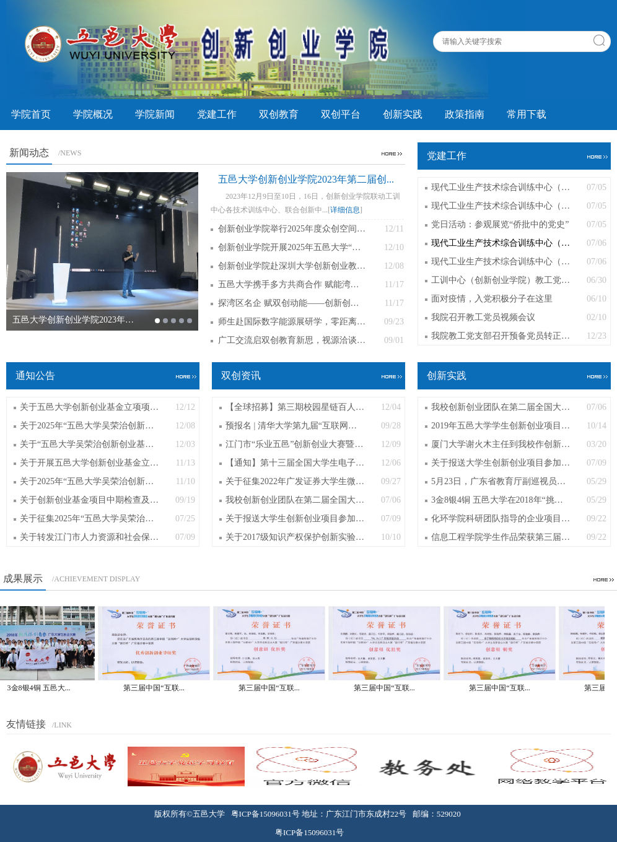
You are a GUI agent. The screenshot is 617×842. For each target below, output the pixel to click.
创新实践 (402, 114)
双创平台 (341, 114)
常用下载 (526, 114)
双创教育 (279, 114)
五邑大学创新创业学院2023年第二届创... (306, 179)
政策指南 (464, 114)
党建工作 (217, 114)
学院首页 (31, 114)
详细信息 (345, 210)
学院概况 (93, 114)
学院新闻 (155, 114)
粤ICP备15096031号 (265, 813)
